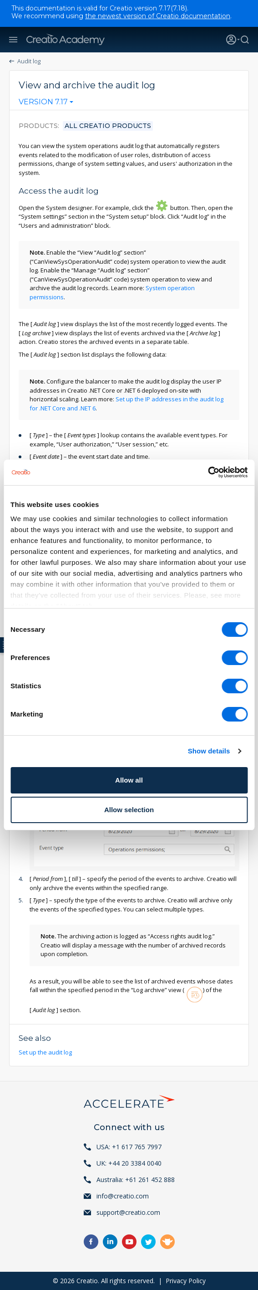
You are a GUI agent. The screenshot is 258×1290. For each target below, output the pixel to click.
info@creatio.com (122, 1196)
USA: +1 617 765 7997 (129, 1146)
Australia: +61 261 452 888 (135, 1179)
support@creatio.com (128, 1212)
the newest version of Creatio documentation (157, 16)
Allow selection (129, 810)
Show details (209, 751)
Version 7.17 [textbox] (43, 102)
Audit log (28, 61)
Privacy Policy (186, 1280)
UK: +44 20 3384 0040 (129, 1163)
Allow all (129, 780)
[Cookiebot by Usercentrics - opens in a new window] (208, 472)
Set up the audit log (46, 1052)
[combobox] (46, 104)
